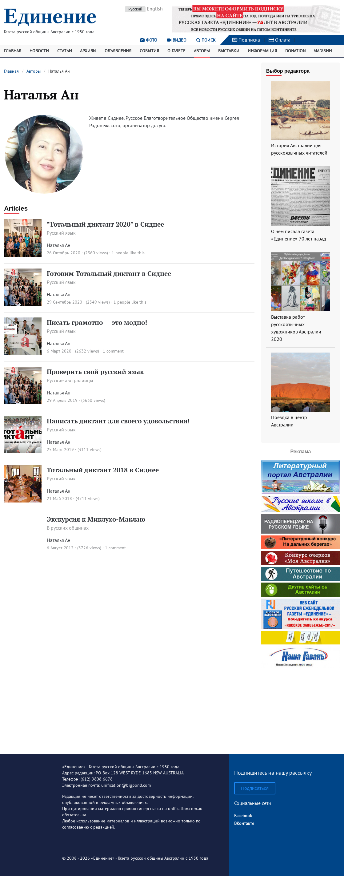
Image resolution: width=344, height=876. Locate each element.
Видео (176, 40)
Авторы (202, 51)
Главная (12, 51)
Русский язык (61, 233)
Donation (295, 51)
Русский (135, 9)
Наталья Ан (58, 245)
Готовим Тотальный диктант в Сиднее (109, 273)
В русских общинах (68, 528)
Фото (148, 40)
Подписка (246, 40)
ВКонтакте (244, 823)
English (155, 9)
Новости (39, 51)
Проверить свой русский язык (95, 371)
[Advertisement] (300, 708)
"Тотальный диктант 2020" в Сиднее (105, 224)
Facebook (243, 815)
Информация (262, 51)
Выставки (228, 51)
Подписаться (255, 788)
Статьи (64, 51)
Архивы (88, 51)
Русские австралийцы (70, 380)
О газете (176, 51)
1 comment (113, 351)
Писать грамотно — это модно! (97, 322)
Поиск (206, 40)
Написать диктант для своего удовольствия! (118, 421)
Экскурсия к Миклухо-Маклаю (96, 519)
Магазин (323, 51)
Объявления (118, 51)
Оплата (279, 40)
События (149, 51)
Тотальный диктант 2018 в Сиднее (103, 470)
